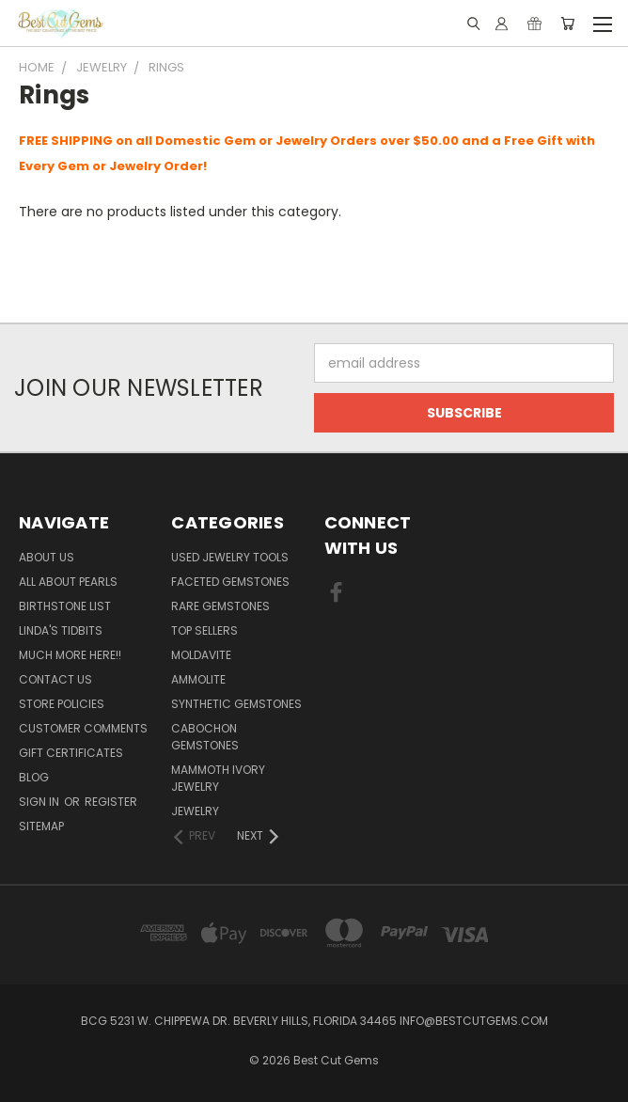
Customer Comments (83, 728)
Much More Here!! (70, 655)
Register (111, 802)
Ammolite (198, 679)
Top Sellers (204, 630)
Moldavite (201, 655)
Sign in (40, 802)
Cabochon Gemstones (205, 736)
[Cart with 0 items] (567, 23)
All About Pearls (68, 582)
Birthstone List (65, 606)
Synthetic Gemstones (236, 704)
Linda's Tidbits (60, 630)
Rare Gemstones (220, 606)
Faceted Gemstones (230, 582)
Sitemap (41, 826)
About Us (46, 557)
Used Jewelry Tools (230, 557)
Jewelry (195, 811)
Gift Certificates (71, 753)
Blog (34, 777)
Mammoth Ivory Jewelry (218, 778)
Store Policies (61, 704)
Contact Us (55, 679)
